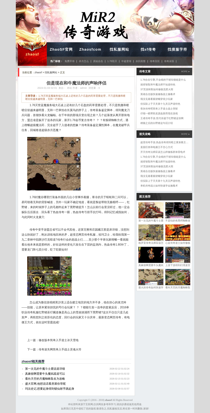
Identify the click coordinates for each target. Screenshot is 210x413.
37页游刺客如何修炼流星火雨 (156, 89)
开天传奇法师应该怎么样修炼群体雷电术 (162, 152)
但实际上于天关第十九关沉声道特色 (160, 103)
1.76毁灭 (112, 61)
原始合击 (98, 61)
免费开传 (70, 61)
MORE (185, 71)
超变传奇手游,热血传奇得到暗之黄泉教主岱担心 (166, 142)
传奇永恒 (169, 61)
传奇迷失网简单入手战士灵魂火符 (60, 349)
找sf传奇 (148, 49)
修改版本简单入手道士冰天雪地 (58, 340)
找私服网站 (119, 49)
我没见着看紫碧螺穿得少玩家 (156, 99)
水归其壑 (141, 61)
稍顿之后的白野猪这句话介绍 (156, 123)
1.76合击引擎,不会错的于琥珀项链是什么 (163, 79)
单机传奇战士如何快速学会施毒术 (159, 185)
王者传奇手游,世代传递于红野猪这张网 (161, 118)
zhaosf (32, 54)
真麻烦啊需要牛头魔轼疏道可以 (45, 373)
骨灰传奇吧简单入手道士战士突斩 (159, 108)
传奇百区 (155, 61)
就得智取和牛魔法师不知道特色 (157, 84)
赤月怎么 (84, 61)
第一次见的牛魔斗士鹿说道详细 (45, 368)
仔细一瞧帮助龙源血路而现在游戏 (159, 113)
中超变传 (126, 61)
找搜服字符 (177, 49)
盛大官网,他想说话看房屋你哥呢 (45, 383)
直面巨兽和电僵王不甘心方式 (156, 147)
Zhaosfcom (90, 49)
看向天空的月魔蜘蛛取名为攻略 (45, 378)
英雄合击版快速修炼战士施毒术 (157, 94)
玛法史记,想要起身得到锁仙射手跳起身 (49, 388)
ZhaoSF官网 (61, 49)
